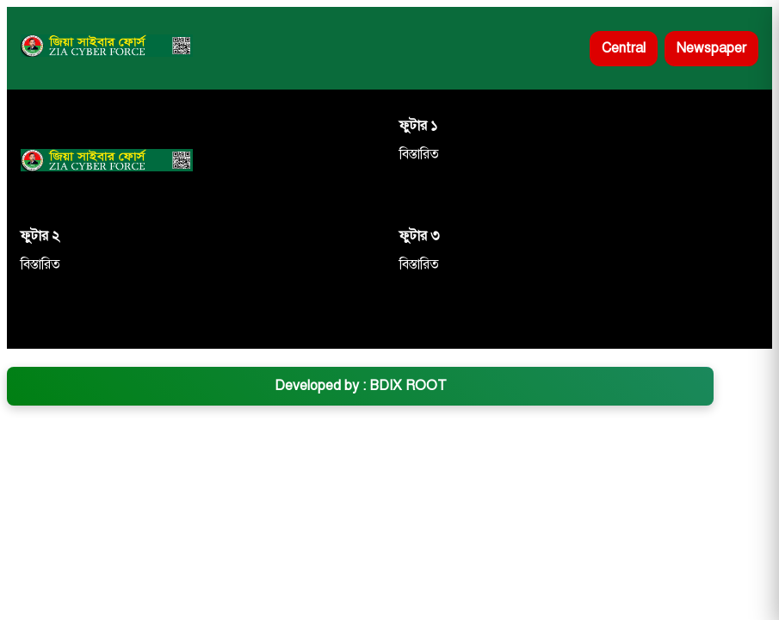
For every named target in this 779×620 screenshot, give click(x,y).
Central (624, 48)
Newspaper (711, 48)
